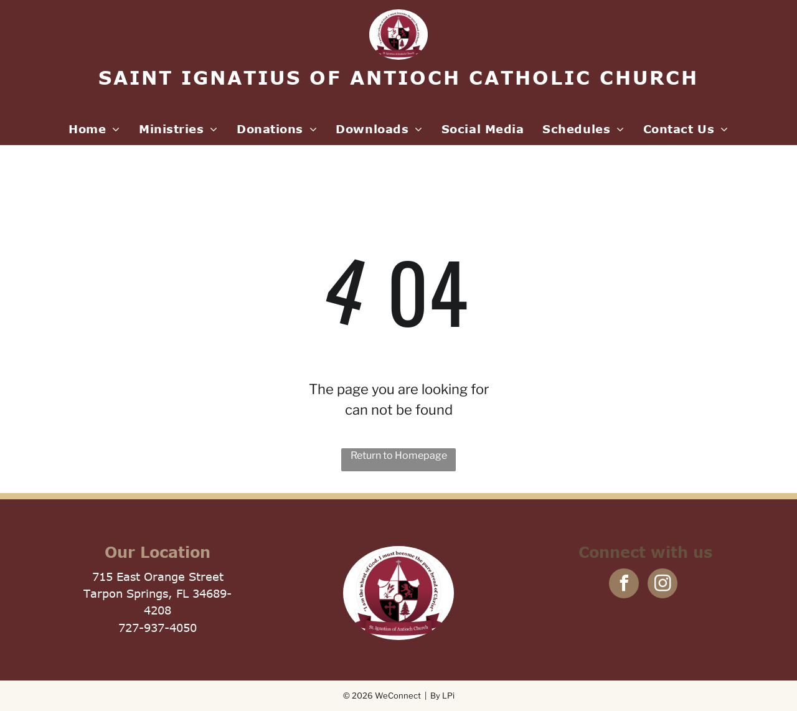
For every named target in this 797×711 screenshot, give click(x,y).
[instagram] (662, 584)
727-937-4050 (157, 627)
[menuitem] (94, 129)
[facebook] (624, 584)
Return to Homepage (399, 455)
